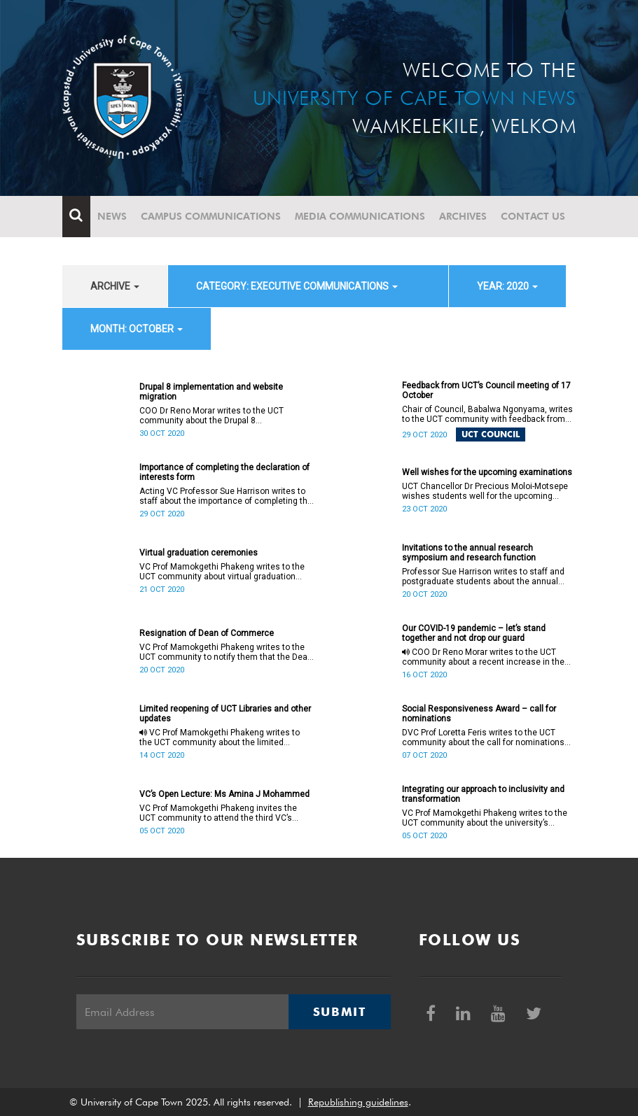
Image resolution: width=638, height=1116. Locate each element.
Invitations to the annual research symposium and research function (469, 553)
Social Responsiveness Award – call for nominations (479, 713)
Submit (339, 1012)
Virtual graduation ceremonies (198, 553)
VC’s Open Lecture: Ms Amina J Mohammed (224, 794)
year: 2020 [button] (507, 286)
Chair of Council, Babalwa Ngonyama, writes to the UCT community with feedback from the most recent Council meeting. (487, 414)
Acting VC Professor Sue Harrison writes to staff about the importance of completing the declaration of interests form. (225, 496)
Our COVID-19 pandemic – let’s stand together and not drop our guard (474, 633)
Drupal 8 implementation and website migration (211, 392)
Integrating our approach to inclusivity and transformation (483, 794)
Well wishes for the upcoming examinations (487, 472)
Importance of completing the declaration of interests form (224, 472)
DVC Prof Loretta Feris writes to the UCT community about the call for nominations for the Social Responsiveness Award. (483, 737)
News (112, 216)
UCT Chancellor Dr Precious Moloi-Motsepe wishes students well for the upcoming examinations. (485, 491)
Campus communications (211, 216)
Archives (463, 216)
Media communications (360, 216)
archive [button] (114, 286)
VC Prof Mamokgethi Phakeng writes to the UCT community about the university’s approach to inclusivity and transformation (484, 818)
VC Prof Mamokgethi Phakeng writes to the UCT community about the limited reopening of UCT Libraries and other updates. (219, 737)
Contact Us (533, 216)
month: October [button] (136, 328)
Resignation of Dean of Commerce (206, 633)
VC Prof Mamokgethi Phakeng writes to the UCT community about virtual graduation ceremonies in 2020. (222, 571)
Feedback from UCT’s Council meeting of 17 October (486, 390)
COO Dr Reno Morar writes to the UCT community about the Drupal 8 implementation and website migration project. (214, 415)
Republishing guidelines (358, 1102)
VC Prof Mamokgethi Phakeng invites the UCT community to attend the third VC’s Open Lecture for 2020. (218, 813)
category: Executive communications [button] (297, 286)
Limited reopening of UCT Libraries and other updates (225, 713)
